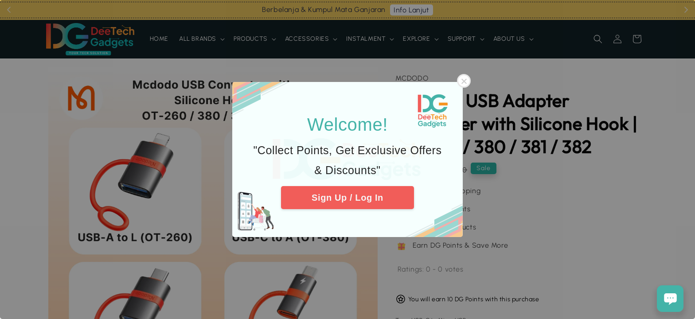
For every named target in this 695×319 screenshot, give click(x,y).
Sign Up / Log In (347, 197)
